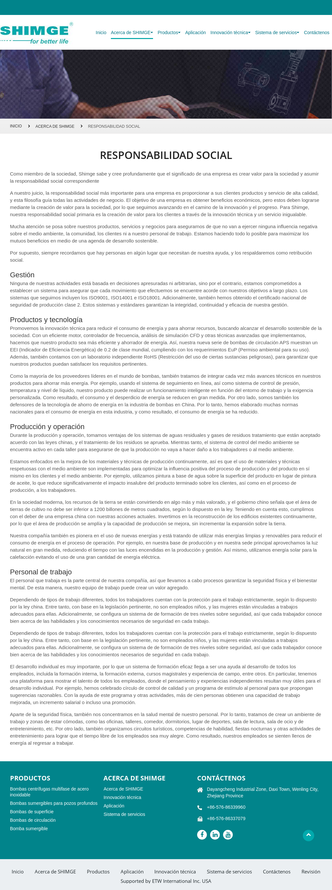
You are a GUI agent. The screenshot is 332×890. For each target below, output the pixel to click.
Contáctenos (316, 32)
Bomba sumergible (29, 828)
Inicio (101, 32)
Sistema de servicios (124, 814)
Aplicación (195, 32)
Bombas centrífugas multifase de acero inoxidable (49, 791)
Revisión (311, 871)
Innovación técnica (122, 797)
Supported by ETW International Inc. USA (166, 881)
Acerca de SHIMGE (54, 126)
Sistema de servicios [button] (277, 32)
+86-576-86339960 (226, 807)
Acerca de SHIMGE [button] (132, 32)
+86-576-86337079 (226, 818)
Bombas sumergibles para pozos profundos (54, 803)
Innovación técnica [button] (230, 32)
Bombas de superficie (32, 811)
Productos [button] (169, 32)
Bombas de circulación (33, 820)
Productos (98, 871)
